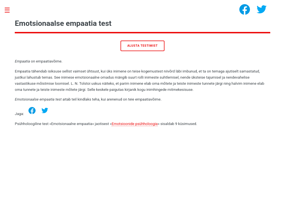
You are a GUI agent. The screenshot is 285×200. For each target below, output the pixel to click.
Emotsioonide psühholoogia (135, 124)
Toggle (10, 10)
